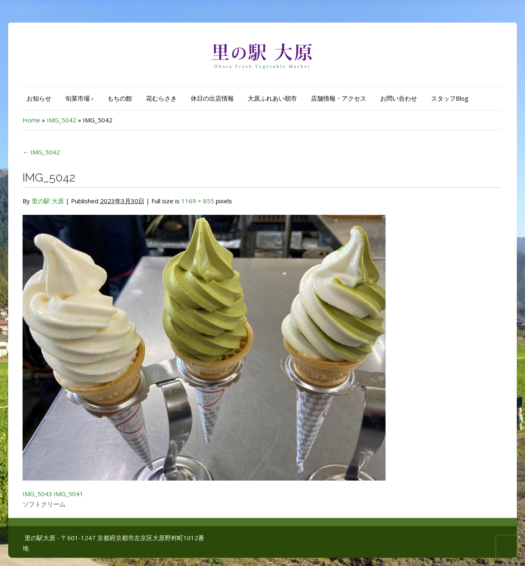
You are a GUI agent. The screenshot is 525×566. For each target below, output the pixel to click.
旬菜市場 (79, 98)
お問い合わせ (398, 98)
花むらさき (161, 98)
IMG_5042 (61, 120)
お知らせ (39, 98)
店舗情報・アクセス (338, 98)
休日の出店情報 (212, 98)
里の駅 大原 (48, 201)
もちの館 (119, 98)
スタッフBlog (449, 98)
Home (31, 120)
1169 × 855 (197, 201)
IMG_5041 (68, 494)
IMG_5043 (37, 494)
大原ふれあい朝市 (272, 98)
